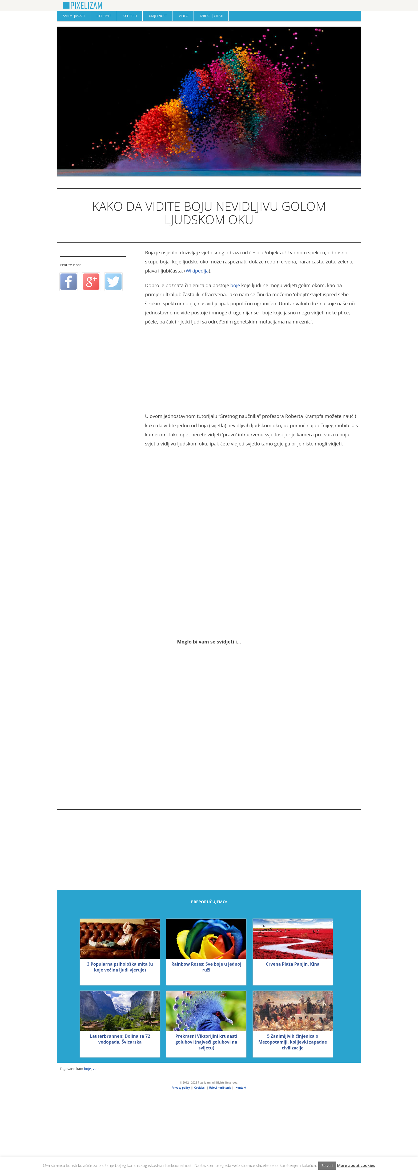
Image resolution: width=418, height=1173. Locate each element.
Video (183, 16)
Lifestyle (104, 16)
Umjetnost (158, 16)
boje (235, 285)
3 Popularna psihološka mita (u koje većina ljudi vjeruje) (120, 967)
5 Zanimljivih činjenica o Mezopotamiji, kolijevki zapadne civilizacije (292, 1042)
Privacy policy (181, 1087)
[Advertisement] (251, 368)
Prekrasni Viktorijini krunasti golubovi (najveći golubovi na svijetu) (206, 1042)
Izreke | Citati (211, 16)
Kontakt (241, 1087)
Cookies (199, 1087)
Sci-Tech (130, 16)
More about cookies (356, 1165)
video (97, 1068)
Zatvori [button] (327, 1165)
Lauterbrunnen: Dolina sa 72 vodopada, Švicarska (120, 1039)
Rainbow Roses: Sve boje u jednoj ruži (206, 967)
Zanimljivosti (73, 16)
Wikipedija (197, 270)
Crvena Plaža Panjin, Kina (292, 964)
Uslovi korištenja (220, 1087)
